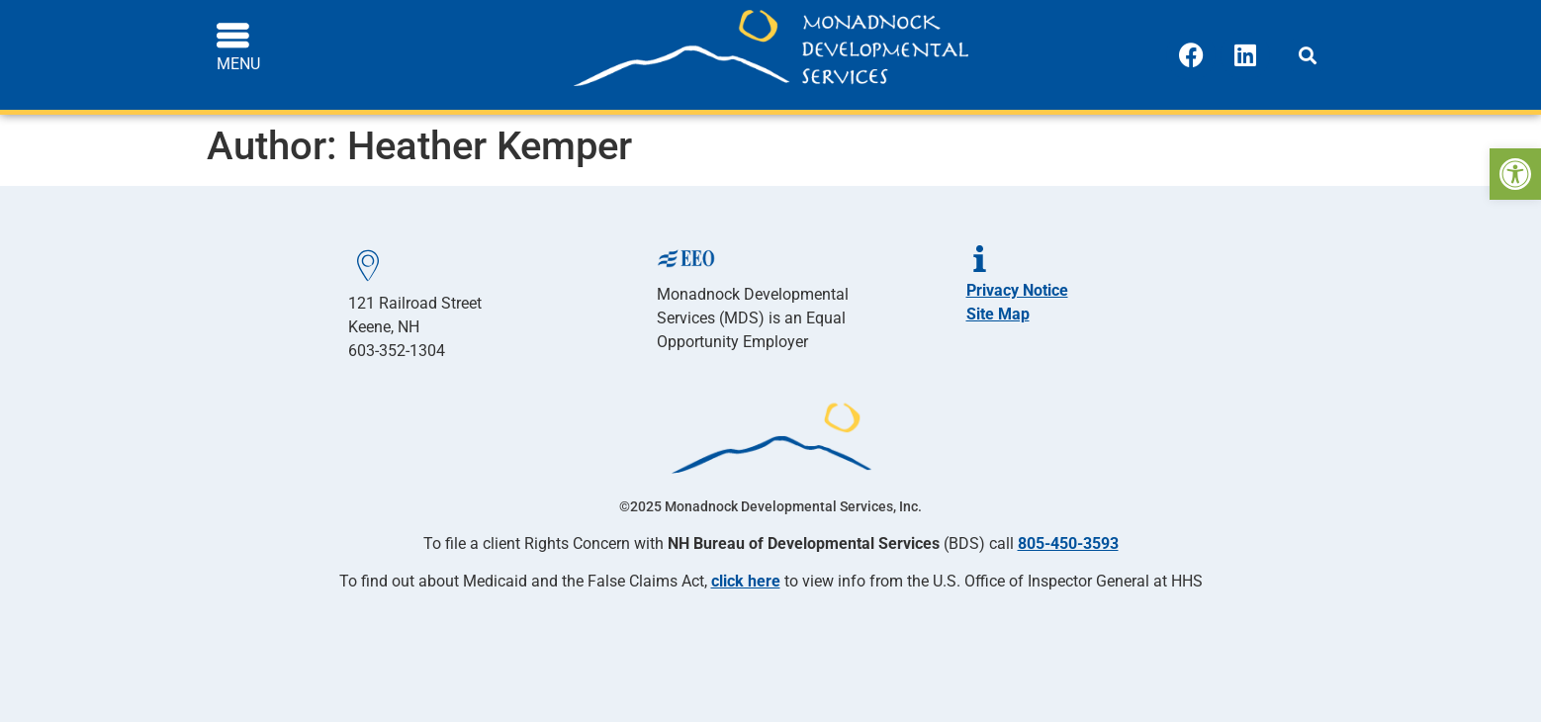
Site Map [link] (998, 314)
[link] (1515, 174)
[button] (1307, 55)
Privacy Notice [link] (1017, 290)
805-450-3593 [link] (1068, 543)
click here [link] (745, 581)
